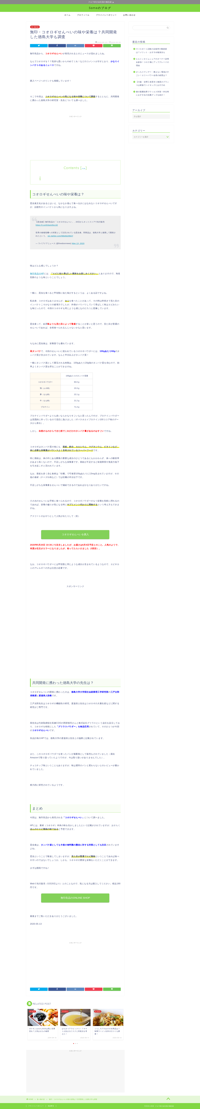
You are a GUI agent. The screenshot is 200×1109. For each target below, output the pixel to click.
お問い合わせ (129, 15)
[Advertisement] (75, 137)
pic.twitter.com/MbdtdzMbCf (60, 236)
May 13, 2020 (78, 244)
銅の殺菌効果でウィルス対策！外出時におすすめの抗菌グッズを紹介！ (152, 93)
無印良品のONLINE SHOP (75, 897)
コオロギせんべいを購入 (75, 534)
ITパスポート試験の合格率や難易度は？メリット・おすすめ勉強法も (151, 50)
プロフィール (83, 15)
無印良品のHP (37, 273)
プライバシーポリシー (106, 15)
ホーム (67, 15)
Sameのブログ (100, 8)
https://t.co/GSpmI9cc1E (47, 225)
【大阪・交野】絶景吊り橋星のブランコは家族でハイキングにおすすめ (152, 83)
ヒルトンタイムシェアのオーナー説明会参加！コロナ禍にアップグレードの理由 (152, 62)
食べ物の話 (34, 27)
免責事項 (51, 1106)
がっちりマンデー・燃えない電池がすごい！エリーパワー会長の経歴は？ (152, 73)
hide (83, 169)
